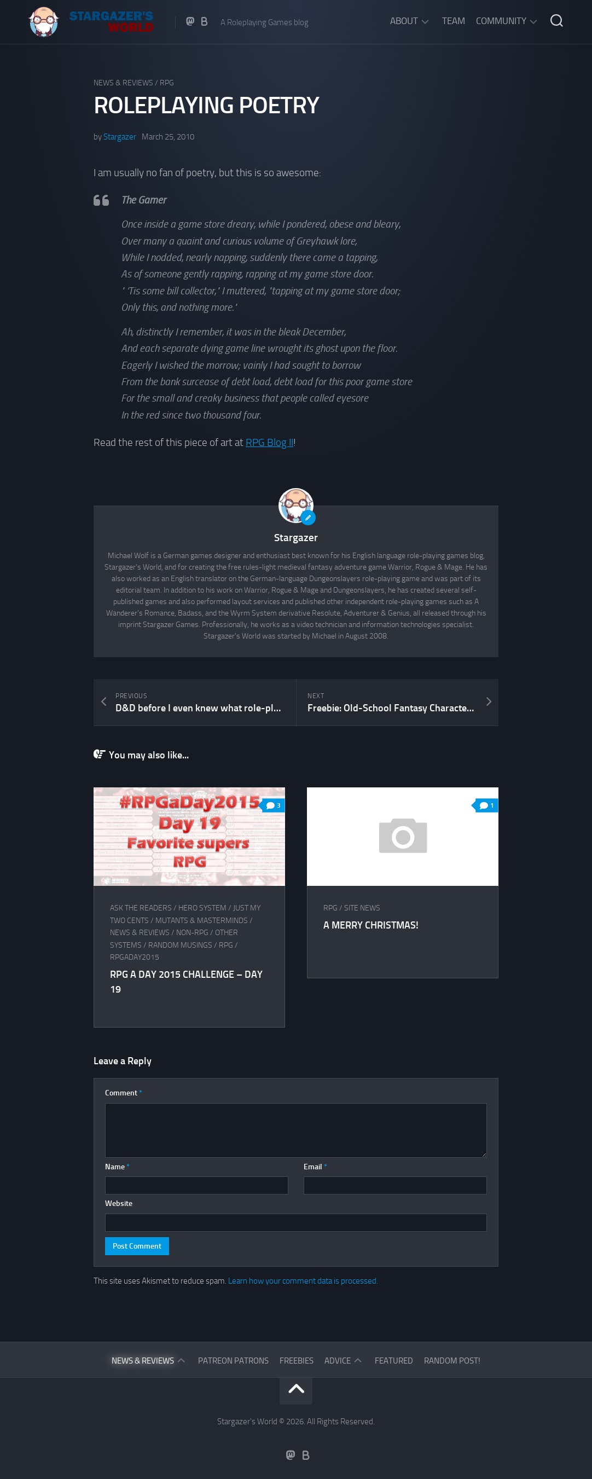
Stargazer (119, 137)
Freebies (297, 1361)
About (404, 20)
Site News (362, 908)
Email (315, 1166)
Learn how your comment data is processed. (303, 1281)
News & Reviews (123, 83)
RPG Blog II (269, 442)
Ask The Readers (141, 908)
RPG (167, 83)
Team (453, 20)
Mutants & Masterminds (201, 920)
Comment (123, 1093)
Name (117, 1166)
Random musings (180, 945)
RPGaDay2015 (134, 957)
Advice (337, 1361)
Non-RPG (192, 932)
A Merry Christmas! (371, 925)
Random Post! (452, 1361)
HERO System (202, 908)
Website (118, 1203)
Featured (394, 1361)
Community (501, 20)
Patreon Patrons (233, 1361)
